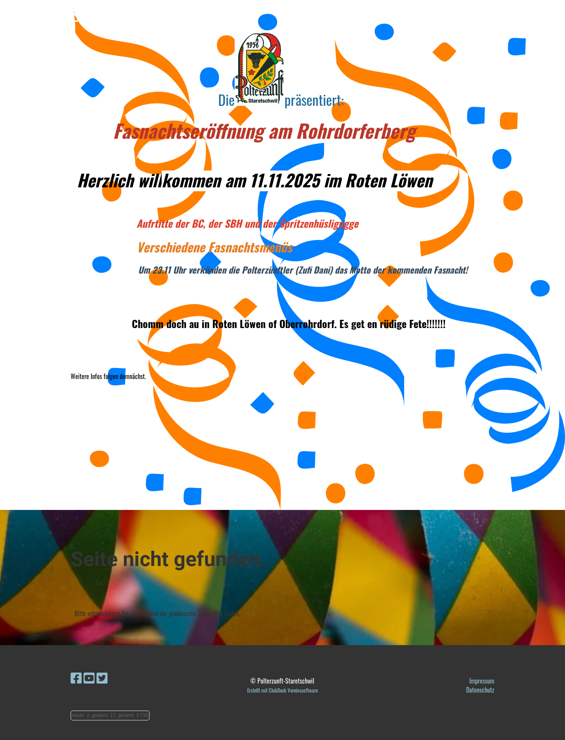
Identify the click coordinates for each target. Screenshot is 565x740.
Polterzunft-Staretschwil (73, 15)
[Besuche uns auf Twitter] (102, 677)
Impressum (481, 681)
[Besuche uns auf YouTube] (89, 677)
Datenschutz (480, 690)
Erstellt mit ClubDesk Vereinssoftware (282, 690)
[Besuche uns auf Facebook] (76, 677)
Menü (537, 15)
